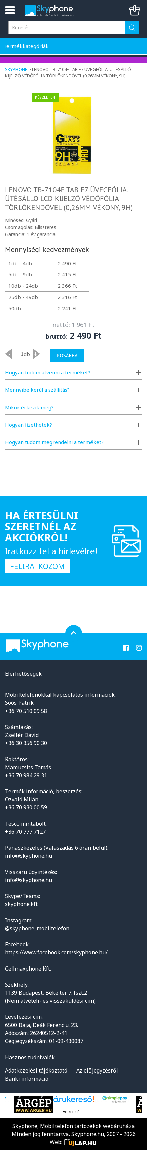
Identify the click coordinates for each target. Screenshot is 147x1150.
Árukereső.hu (73, 1112)
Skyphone (16, 69)
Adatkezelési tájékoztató (36, 1070)
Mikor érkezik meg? (29, 407)
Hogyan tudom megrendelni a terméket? (54, 442)
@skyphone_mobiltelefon (37, 928)
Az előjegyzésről (97, 1070)
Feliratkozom (37, 566)
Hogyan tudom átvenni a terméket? (47, 372)
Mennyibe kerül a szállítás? (37, 389)
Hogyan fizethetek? (28, 424)
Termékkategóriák (26, 46)
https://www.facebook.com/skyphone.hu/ (56, 952)
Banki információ (26, 1078)
